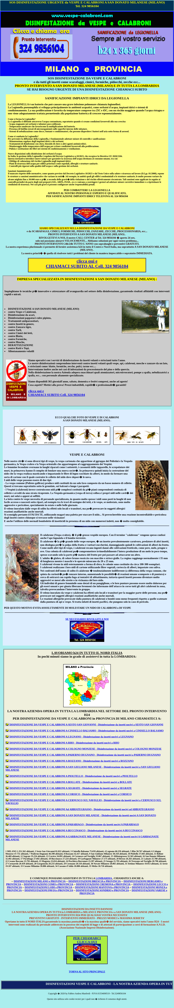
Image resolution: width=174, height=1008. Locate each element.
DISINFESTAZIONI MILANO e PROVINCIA (39, 881)
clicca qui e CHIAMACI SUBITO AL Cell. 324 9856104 (87, 264)
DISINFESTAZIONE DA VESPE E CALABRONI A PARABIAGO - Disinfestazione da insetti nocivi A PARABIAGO (74, 824)
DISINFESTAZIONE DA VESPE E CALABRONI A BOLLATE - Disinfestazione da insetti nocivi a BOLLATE (71, 782)
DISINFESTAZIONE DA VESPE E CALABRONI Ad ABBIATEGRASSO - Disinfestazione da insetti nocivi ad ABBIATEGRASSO (82, 809)
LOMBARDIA (104, 878)
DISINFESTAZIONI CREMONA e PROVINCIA (103, 884)
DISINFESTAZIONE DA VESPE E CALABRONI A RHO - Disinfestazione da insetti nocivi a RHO (64, 742)
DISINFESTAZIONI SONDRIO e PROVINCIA (102, 890)
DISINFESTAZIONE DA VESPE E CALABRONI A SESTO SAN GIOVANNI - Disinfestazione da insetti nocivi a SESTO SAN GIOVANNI (86, 724)
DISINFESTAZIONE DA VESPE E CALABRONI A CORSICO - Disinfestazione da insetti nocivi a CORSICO (70, 794)
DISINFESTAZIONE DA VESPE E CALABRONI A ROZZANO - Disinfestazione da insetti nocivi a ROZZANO (72, 760)
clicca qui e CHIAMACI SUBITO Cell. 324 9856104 (56, 393)
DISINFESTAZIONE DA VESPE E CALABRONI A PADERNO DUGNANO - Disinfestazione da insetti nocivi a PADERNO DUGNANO (85, 754)
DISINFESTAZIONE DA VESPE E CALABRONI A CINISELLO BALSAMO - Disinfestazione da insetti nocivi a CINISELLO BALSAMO (87, 730)
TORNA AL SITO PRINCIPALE (87, 971)
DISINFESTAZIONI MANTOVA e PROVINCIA (102, 887)
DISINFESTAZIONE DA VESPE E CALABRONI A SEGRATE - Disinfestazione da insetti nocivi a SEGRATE (71, 788)
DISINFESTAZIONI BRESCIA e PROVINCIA (94, 881)
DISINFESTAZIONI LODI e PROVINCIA (48, 887)
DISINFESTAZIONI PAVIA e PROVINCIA (49, 890)
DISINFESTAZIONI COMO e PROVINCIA (48, 884)
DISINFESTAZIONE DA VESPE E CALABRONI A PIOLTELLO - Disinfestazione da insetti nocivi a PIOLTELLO (73, 776)
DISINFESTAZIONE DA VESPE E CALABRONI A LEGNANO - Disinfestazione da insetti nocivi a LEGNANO (72, 736)
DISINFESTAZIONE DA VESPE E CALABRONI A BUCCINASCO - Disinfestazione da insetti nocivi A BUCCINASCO (76, 830)
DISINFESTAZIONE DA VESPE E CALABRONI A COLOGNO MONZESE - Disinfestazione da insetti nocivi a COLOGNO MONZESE (85, 748)
